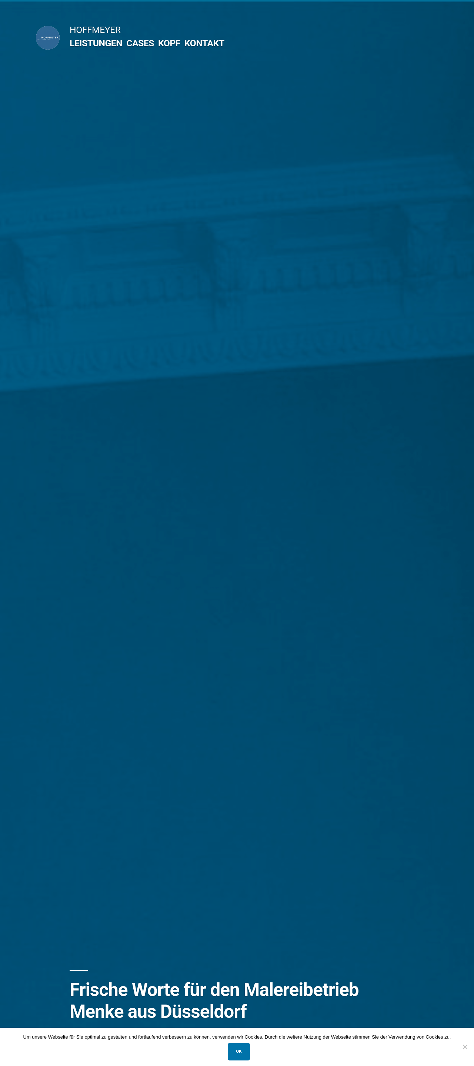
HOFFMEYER (95, 29)
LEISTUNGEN (96, 43)
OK (238, 1051)
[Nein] (464, 1046)
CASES (140, 43)
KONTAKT (204, 43)
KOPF (169, 43)
